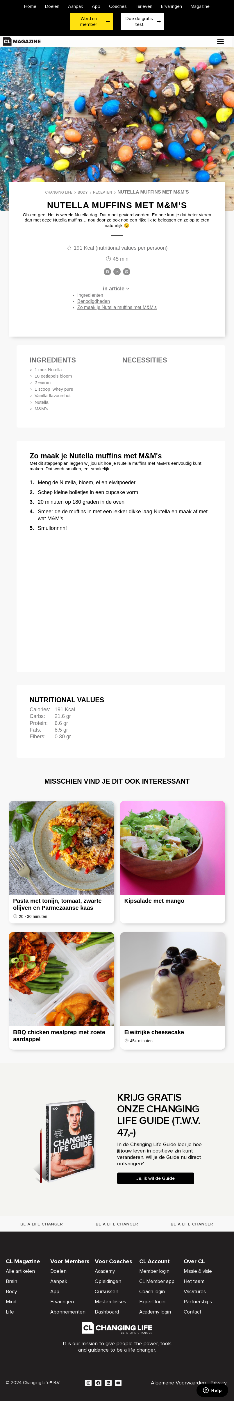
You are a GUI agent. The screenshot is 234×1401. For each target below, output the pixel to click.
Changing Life (58, 192)
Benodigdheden (93, 301)
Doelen (52, 6)
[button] (220, 41)
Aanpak (75, 6)
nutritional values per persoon (131, 248)
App (96, 6)
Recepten (102, 192)
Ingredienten (90, 295)
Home (30, 6)
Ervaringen (171, 6)
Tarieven (143, 6)
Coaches (118, 6)
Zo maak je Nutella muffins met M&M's (117, 307)
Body (82, 192)
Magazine (200, 6)
